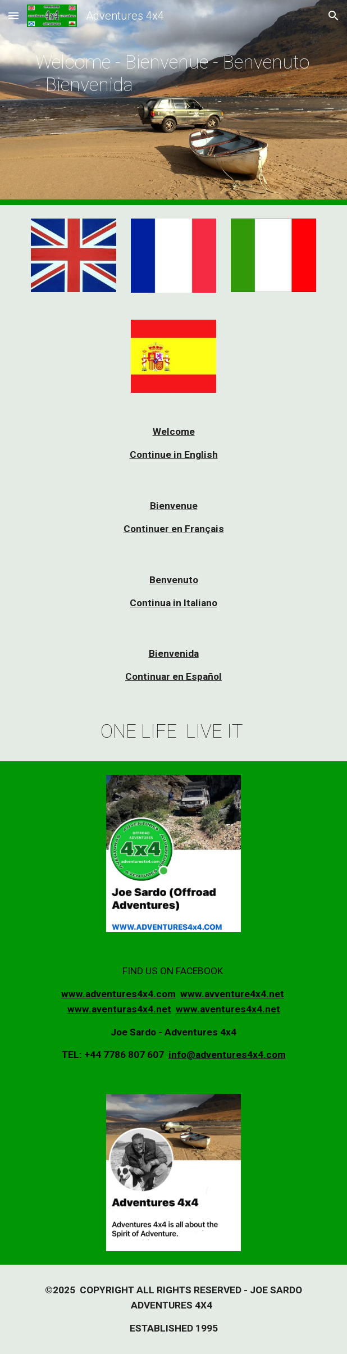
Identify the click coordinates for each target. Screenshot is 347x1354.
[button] (13, 15)
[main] (173, 102)
